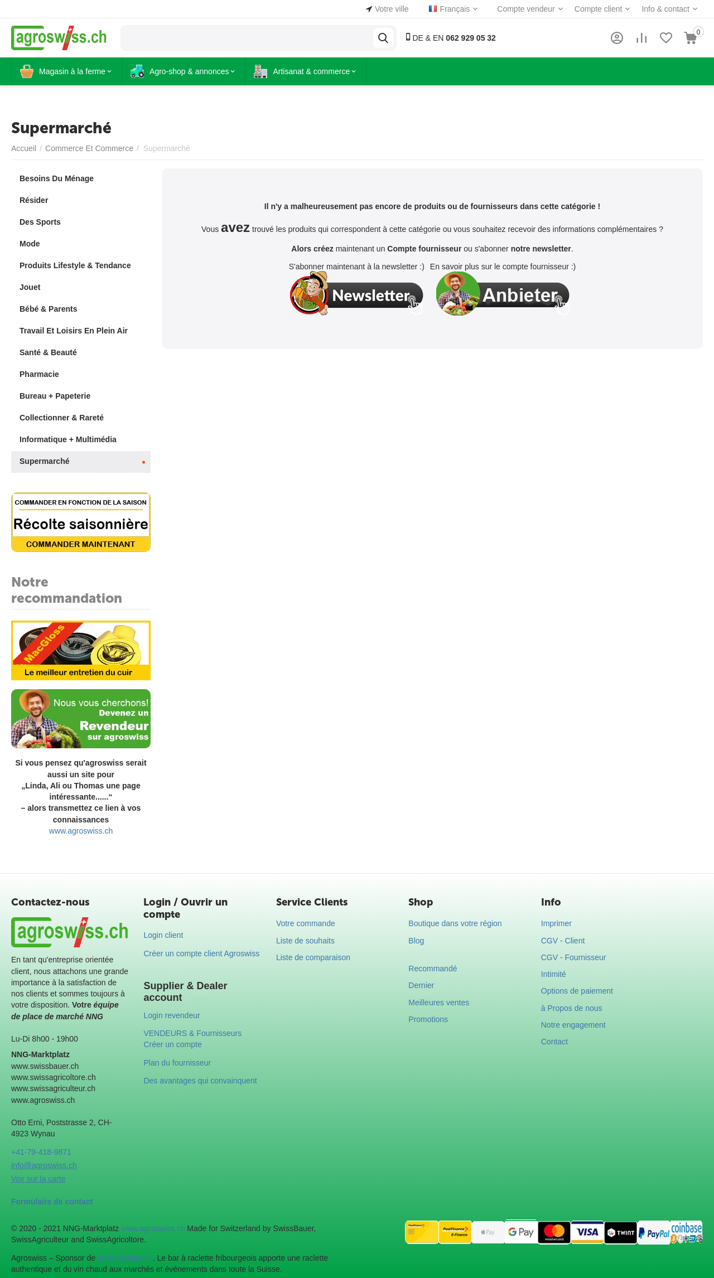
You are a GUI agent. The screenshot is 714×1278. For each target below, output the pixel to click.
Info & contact (665, 8)
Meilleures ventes (438, 1002)
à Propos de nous (571, 1008)
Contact (554, 1041)
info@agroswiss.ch (44, 1165)
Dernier (421, 985)
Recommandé (432, 968)
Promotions (428, 1019)
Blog (416, 940)
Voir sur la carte (38, 1178)
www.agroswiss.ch (81, 830)
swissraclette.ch (125, 1257)
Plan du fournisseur (177, 1062)
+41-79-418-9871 (41, 1152)
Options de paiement (577, 990)
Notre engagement (573, 1024)
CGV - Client (563, 940)
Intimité (553, 974)
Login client (163, 935)
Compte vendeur (526, 8)
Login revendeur (171, 1015)
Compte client (599, 8)
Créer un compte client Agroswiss (201, 953)
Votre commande (305, 923)
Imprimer (556, 923)
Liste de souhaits (305, 940)
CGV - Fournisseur (573, 957)
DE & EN (449, 37)
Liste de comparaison (313, 957)
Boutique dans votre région (454, 923)
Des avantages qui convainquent (200, 1080)
